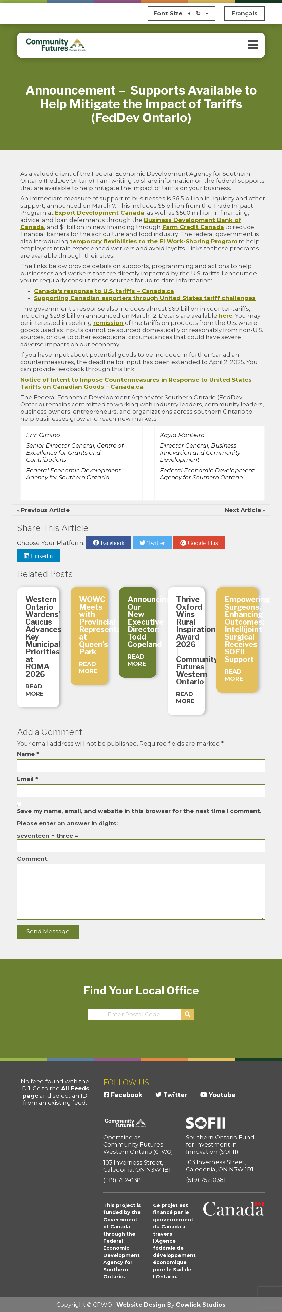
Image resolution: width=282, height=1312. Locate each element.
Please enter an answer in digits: (67, 823)
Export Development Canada (99, 212)
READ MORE (34, 690)
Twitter (155, 543)
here (225, 315)
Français (244, 13)
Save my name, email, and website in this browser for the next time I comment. (139, 811)
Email (27, 778)
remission (108, 322)
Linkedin (41, 556)
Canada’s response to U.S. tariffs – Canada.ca (104, 290)
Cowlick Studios (201, 1304)
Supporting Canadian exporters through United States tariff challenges (145, 298)
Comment (32, 858)
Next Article (243, 510)
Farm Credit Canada (193, 227)
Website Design (141, 1304)
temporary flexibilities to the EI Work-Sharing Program (153, 241)
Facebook (111, 543)
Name (28, 754)
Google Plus (202, 543)
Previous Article (45, 510)
